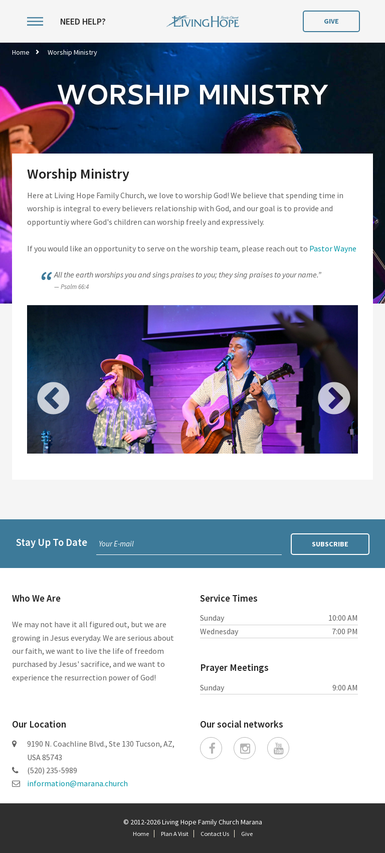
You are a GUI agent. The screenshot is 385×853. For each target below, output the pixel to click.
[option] (192, 386)
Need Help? (83, 21)
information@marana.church (77, 783)
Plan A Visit (174, 833)
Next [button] (320, 386)
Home (21, 52)
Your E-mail (116, 543)
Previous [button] (40, 386)
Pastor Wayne (332, 248)
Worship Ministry (72, 52)
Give (331, 21)
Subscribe (330, 543)
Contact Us (215, 833)
